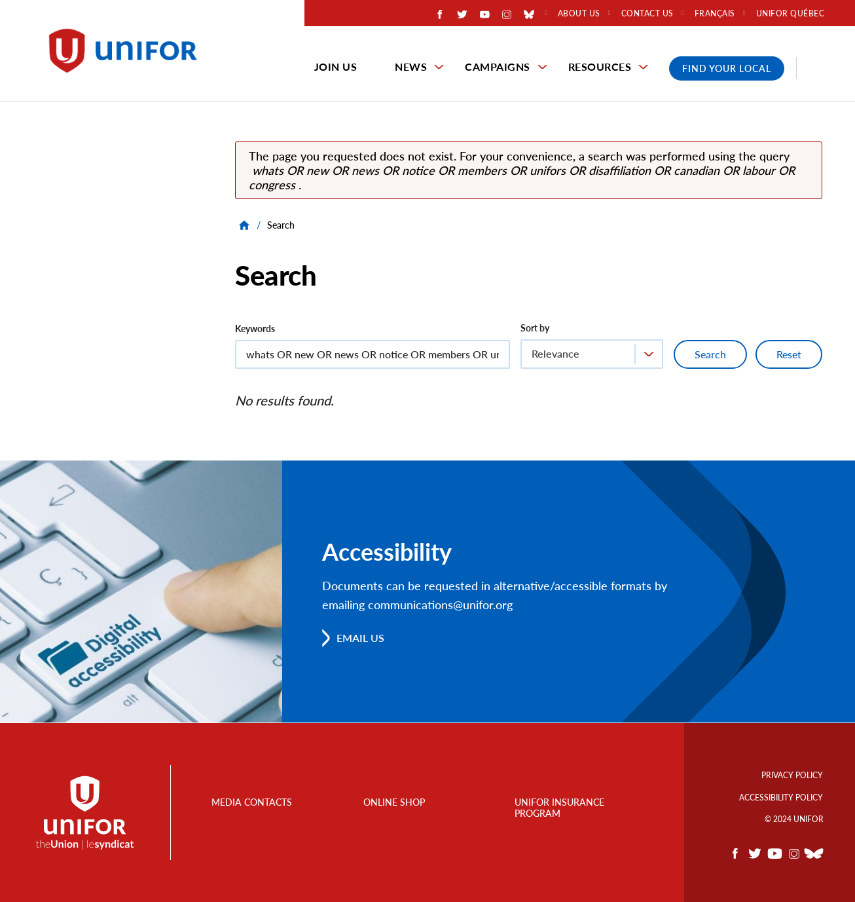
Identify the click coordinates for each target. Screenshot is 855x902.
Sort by (534, 327)
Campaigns (497, 66)
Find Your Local (726, 68)
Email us (360, 637)
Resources (600, 66)
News (411, 66)
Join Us (335, 66)
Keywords (255, 328)
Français (715, 14)
